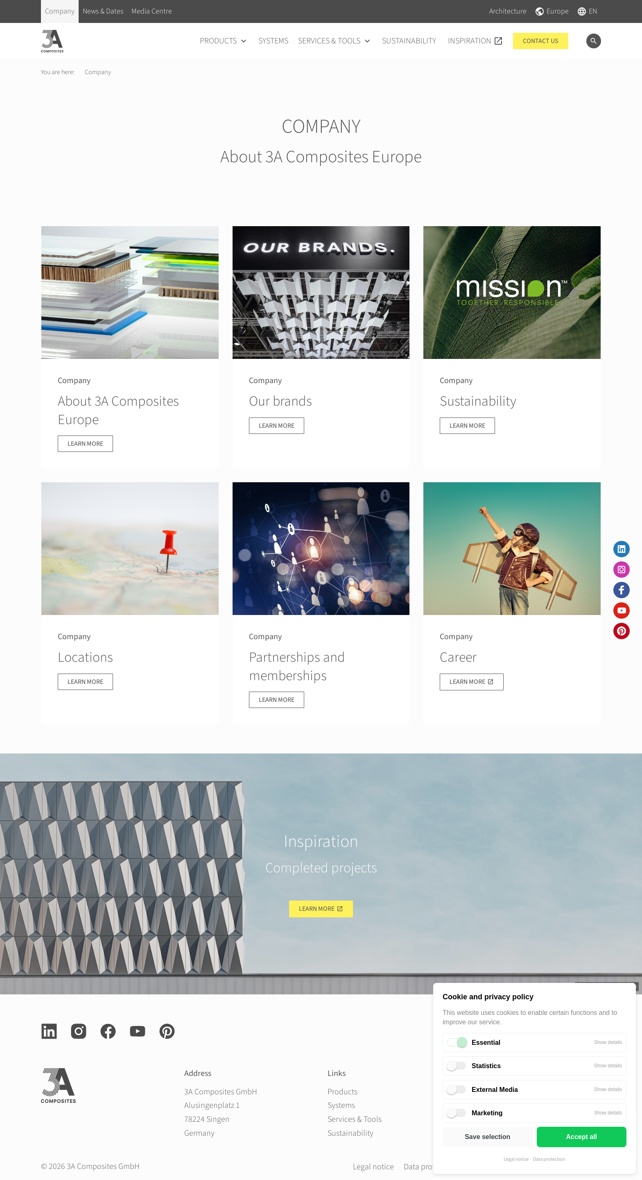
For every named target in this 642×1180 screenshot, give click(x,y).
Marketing (487, 1113)
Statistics (486, 1065)
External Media (495, 1089)
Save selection (487, 1136)
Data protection (549, 1159)
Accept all (581, 1136)
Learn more (317, 908)
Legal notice (516, 1159)
